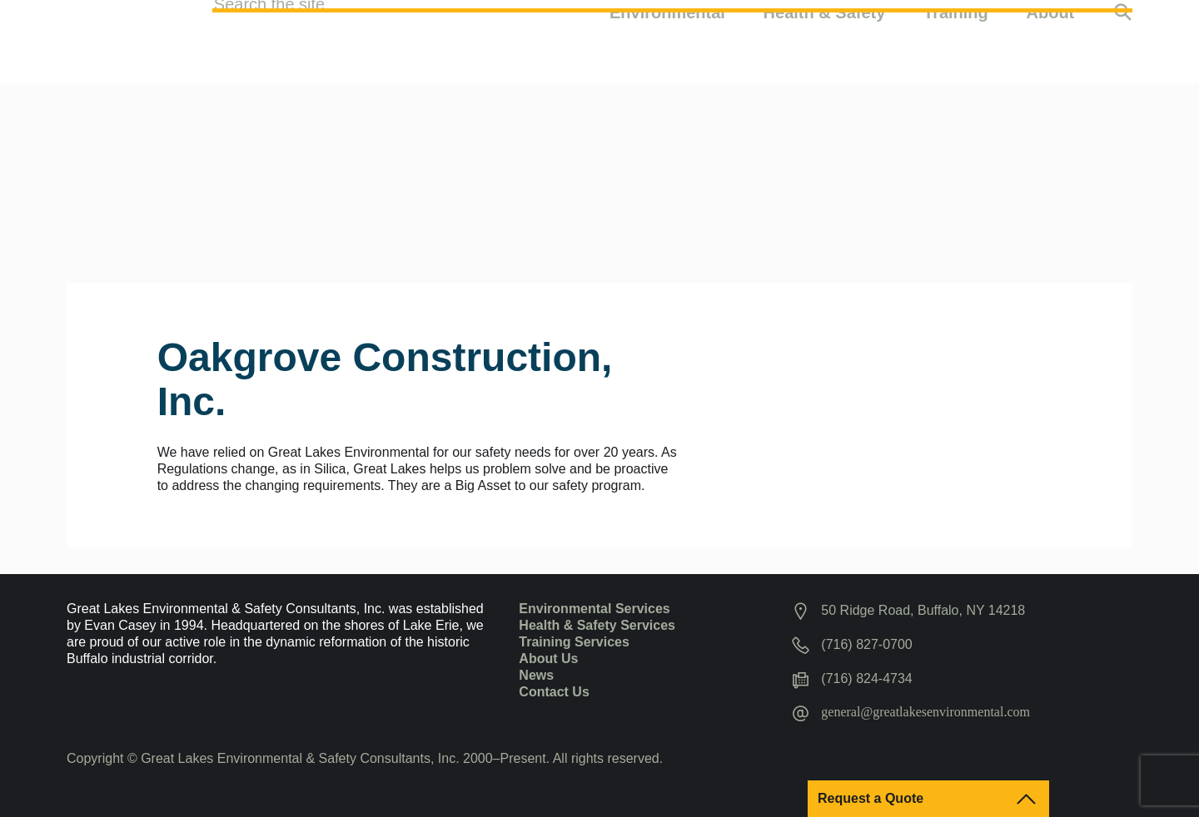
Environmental (667, 39)
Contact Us (554, 692)
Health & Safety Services (597, 625)
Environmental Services (594, 609)
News (536, 675)
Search (1122, 41)
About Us (548, 658)
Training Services (574, 642)
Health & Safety (825, 39)
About (1051, 39)
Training (955, 39)
